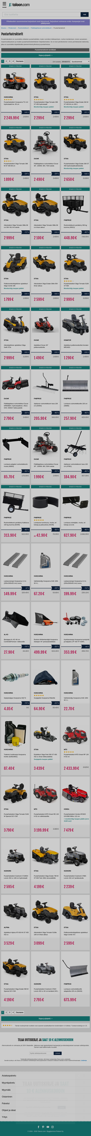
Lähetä (57, 1053)
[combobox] (41, 14)
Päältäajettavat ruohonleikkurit (41, 28)
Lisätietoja (84, 1060)
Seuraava (19, 61)
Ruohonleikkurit (23, 28)
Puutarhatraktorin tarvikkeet (45, 50)
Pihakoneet (12, 28)
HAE (84, 14)
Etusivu (3, 28)
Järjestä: (66, 62)
